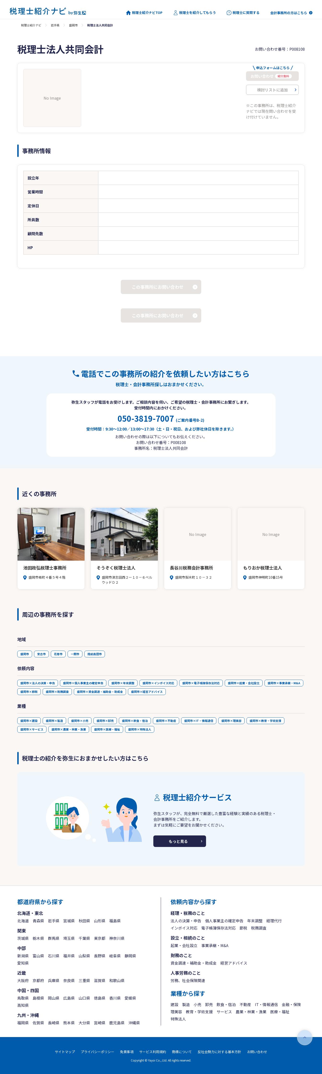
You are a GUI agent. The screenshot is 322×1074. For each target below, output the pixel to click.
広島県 (69, 998)
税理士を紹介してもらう (194, 12)
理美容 (176, 1011)
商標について (182, 1051)
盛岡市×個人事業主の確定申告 (83, 683)
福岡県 (23, 1023)
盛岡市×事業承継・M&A (284, 683)
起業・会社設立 (184, 945)
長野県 (99, 956)
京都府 (38, 980)
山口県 (84, 998)
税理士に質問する (243, 12)
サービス (224, 1011)
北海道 (23, 921)
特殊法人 (178, 1019)
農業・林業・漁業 (251, 1011)
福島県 (115, 921)
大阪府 (23, 980)
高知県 (23, 1005)
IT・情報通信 (266, 1004)
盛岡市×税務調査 (57, 692)
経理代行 (274, 921)
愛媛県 (130, 998)
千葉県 (84, 938)
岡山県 (53, 998)
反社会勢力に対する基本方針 (219, 1051)
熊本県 (69, 1023)
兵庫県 (53, 980)
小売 (197, 1004)
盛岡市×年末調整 (122, 683)
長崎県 (53, 1023)
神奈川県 (117, 938)
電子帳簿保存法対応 (218, 928)
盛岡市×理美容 (231, 721)
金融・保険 (291, 1004)
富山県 (38, 956)
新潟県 (23, 956)
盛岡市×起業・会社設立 (243, 683)
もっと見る (178, 841)
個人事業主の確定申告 (224, 921)
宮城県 (69, 921)
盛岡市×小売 (79, 721)
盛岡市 (73, 25)
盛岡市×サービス (31, 729)
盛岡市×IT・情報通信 (198, 721)
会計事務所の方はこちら (288, 13)
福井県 (69, 956)
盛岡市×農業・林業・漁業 (69, 729)
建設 (174, 1004)
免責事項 (126, 1051)
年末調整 (255, 921)
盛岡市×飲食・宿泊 (135, 721)
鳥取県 (23, 998)
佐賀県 (38, 1023)
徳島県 (99, 998)
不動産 (245, 1004)
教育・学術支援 (199, 1011)
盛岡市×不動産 (166, 721)
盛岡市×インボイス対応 (158, 683)
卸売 (209, 1004)
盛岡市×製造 (54, 721)
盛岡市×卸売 (105, 721)
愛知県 (23, 963)
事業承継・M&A (214, 945)
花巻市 (58, 654)
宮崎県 (99, 1023)
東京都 (99, 938)
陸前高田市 (94, 654)
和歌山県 (117, 980)
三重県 (84, 980)
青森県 (38, 921)
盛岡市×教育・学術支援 (265, 721)
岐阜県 (115, 956)
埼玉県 (69, 938)
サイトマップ (65, 1051)
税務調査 (258, 928)
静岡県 (130, 956)
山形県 (99, 921)
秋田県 (84, 921)
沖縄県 (134, 1023)
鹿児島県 (117, 1023)
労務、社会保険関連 (188, 980)
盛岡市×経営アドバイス (147, 692)
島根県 (38, 998)
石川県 (53, 956)
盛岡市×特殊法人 (139, 729)
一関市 (75, 654)
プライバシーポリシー (97, 1051)
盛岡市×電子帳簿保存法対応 (201, 683)
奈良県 (69, 980)
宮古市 (41, 654)
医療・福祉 (279, 1011)
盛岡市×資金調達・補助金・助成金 (100, 692)
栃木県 (38, 938)
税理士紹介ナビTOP (144, 12)
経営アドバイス (233, 963)
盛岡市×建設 (29, 721)
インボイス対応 (184, 928)
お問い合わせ (257, 1051)
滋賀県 (99, 980)
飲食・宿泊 (226, 1004)
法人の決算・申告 (186, 921)
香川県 (115, 998)
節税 (243, 928)
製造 (186, 1004)
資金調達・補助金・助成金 (194, 963)
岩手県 (55, 25)
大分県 (84, 1023)
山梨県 (84, 956)
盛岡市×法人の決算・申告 (37, 683)
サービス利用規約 (152, 1051)
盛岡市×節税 (29, 692)
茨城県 (23, 938)
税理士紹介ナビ (31, 25)
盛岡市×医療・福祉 (107, 729)
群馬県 (53, 938)
